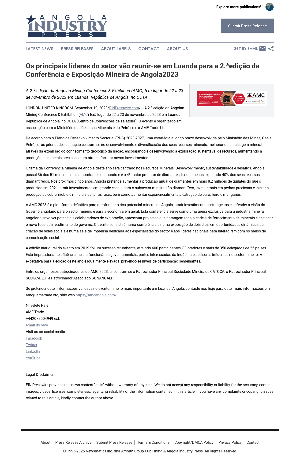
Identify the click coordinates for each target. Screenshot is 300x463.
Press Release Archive (73, 442)
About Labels (116, 48)
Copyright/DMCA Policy (194, 442)
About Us (177, 48)
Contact (148, 48)
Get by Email (250, 48)
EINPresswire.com (124, 108)
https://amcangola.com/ (96, 295)
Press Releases (77, 48)
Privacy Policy (230, 442)
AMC (84, 114)
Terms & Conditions (153, 442)
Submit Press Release (114, 442)
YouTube (33, 358)
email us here (37, 325)
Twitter (31, 345)
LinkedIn (33, 351)
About (45, 442)
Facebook (34, 338)
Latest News (39, 48)
